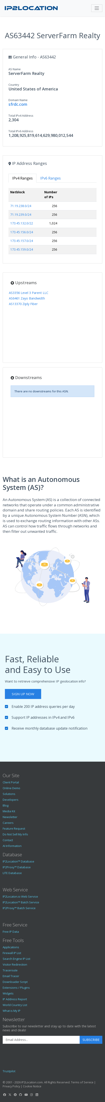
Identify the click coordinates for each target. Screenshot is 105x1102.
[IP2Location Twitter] (10, 1095)
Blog (5, 805)
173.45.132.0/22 (21, 223)
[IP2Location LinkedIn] (37, 1095)
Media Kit (9, 811)
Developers (10, 800)
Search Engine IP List (16, 959)
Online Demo (11, 788)
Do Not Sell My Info (15, 834)
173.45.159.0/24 (21, 249)
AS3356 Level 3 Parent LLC (28, 293)
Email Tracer (11, 976)
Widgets (8, 993)
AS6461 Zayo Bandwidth (27, 298)
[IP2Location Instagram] (31, 1095)
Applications (11, 947)
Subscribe (91, 1040)
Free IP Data (11, 932)
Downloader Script (15, 982)
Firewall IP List (12, 953)
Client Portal (11, 782)
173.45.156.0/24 (21, 232)
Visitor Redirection (15, 964)
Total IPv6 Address (20, 131)
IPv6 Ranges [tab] (50, 178)
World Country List (15, 1005)
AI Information (12, 846)
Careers (8, 823)
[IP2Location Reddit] (15, 1095)
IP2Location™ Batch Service (21, 902)
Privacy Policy (11, 1086)
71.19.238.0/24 (20, 206)
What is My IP (11, 1011)
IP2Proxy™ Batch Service (19, 908)
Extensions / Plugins (16, 988)
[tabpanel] (52, 223)
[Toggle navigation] (96, 8)
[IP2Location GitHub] (20, 1095)
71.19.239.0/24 (20, 214)
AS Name (14, 69)
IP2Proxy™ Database (17, 867)
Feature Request (14, 828)
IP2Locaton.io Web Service (20, 896)
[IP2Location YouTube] (26, 1095)
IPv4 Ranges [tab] (22, 178)
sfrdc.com (17, 104)
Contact (8, 840)
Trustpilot (9, 1071)
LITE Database (12, 873)
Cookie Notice (32, 1086)
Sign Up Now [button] (23, 694)
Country (13, 85)
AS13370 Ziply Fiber (23, 304)
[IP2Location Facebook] (4, 1095)
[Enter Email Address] (41, 1040)
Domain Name (18, 100)
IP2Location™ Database (18, 861)
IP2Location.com (32, 1082)
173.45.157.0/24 (21, 241)
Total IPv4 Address (20, 116)
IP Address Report (15, 999)
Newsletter (10, 817)
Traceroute (10, 970)
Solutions (9, 794)
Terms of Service (82, 1082)
